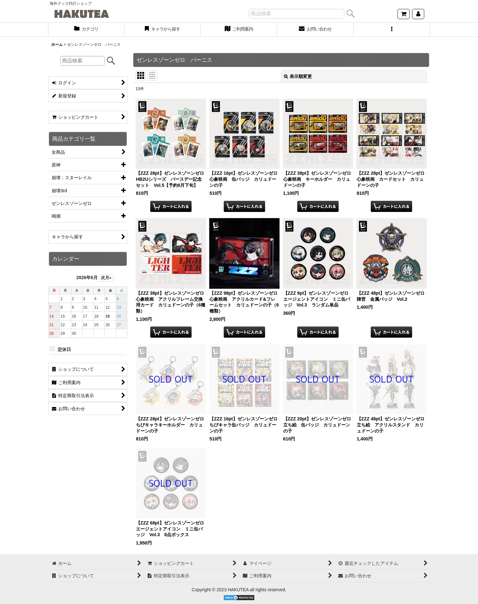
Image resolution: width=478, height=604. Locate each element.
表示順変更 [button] (298, 76)
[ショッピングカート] (403, 14)
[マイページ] (418, 14)
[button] (392, 30)
